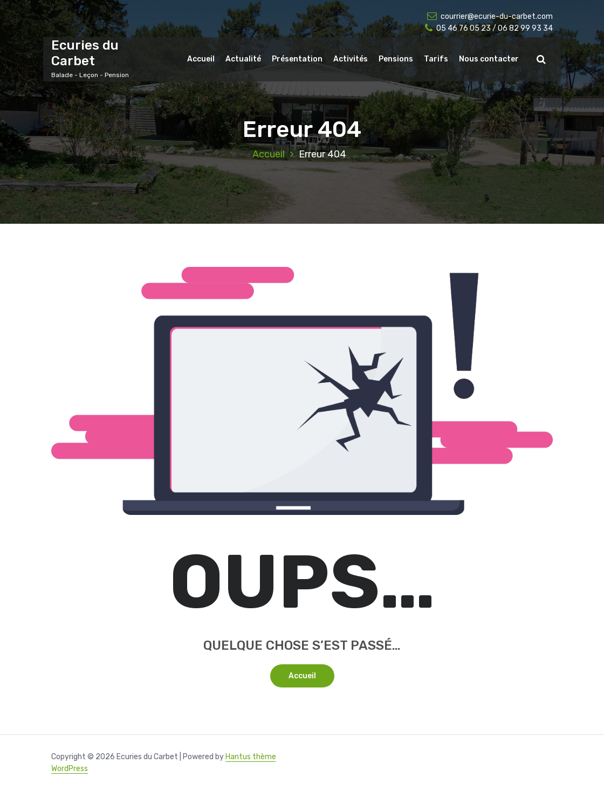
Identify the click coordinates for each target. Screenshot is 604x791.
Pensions (396, 59)
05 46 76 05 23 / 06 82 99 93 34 (489, 28)
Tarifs (436, 59)
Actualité (243, 59)
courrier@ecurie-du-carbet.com (490, 16)
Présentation (297, 59)
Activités (350, 59)
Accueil (201, 59)
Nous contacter (489, 59)
